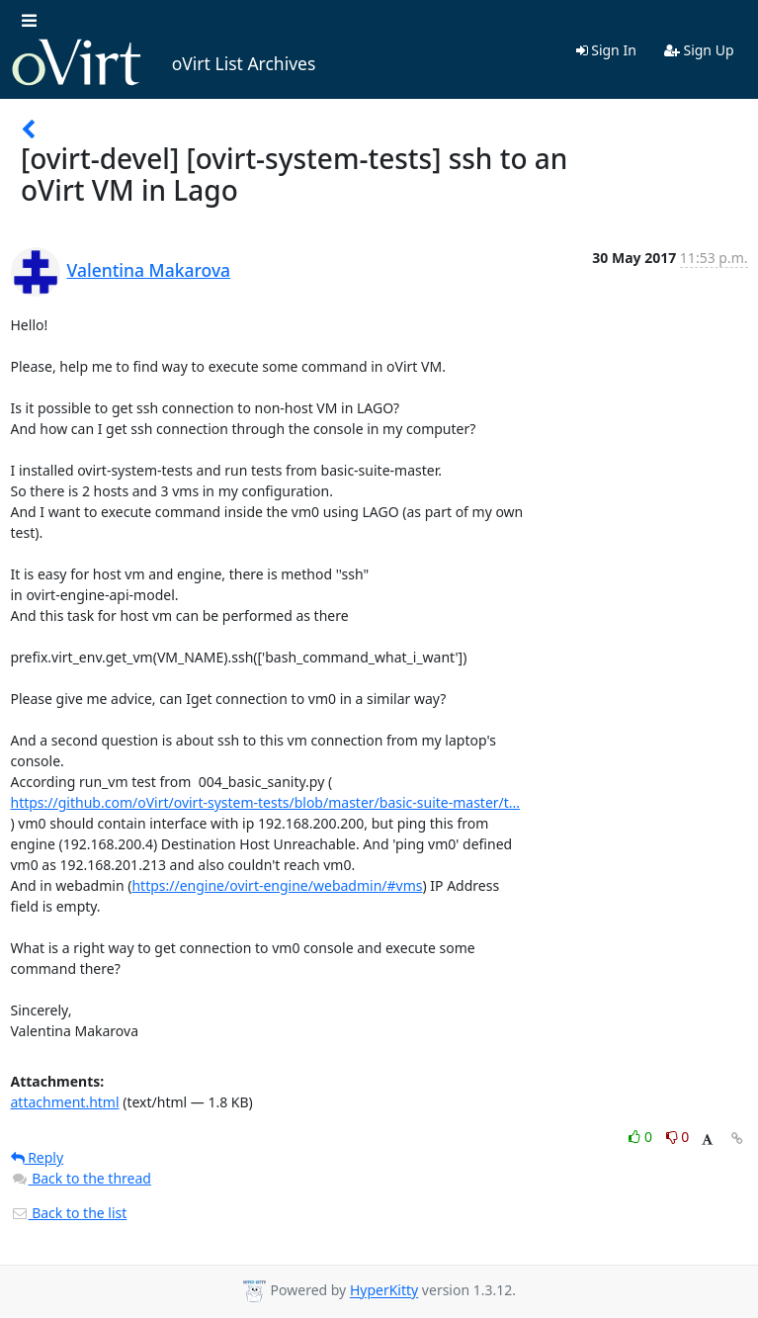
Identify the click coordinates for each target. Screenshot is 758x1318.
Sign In (606, 50)
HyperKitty (384, 1290)
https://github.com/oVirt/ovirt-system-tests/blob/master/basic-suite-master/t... (266, 802)
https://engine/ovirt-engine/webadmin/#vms (276, 885)
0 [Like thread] (642, 1136)
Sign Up (699, 50)
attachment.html (65, 1102)
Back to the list (69, 1212)
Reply (37, 1157)
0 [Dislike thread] (678, 1136)
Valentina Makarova (149, 270)
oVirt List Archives (163, 63)
